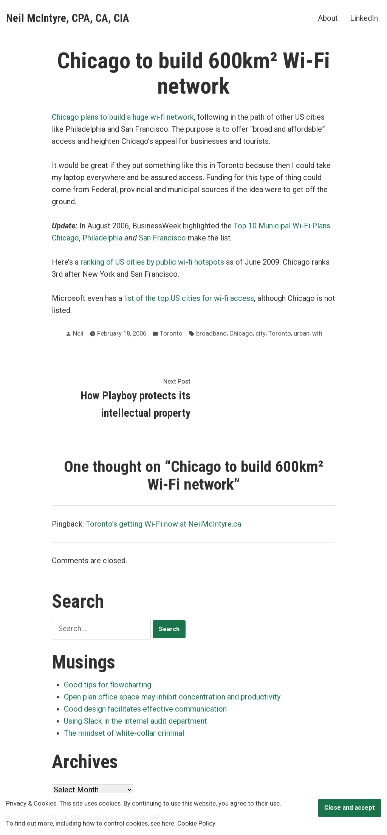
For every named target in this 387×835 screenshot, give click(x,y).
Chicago (65, 237)
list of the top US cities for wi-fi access (189, 298)
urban (302, 333)
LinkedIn (364, 18)
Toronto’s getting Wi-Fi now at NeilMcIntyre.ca (163, 523)
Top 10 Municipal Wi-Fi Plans (282, 225)
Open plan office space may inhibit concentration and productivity (172, 696)
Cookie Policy (196, 823)
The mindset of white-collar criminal (124, 733)
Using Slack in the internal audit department (135, 721)
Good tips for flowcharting (107, 684)
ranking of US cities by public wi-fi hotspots (152, 262)
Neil (78, 333)
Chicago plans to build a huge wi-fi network (123, 117)
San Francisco (162, 237)
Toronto (171, 333)
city (260, 333)
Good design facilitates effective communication (145, 708)
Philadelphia (102, 237)
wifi (317, 333)
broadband (211, 333)
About (328, 18)
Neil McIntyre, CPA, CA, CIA (67, 18)
